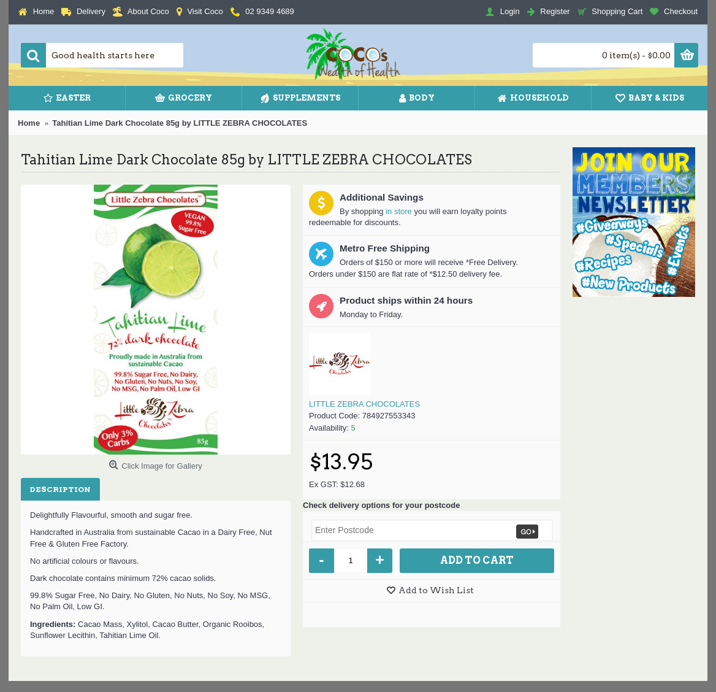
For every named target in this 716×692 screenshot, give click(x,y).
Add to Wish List (436, 590)
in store (399, 211)
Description (60, 489)
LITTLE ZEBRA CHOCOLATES (364, 404)
